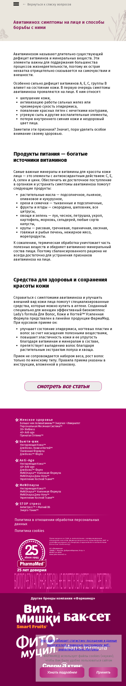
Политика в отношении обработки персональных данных (57, 522)
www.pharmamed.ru (57, 554)
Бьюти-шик (29, 441)
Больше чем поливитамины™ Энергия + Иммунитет (50, 423)
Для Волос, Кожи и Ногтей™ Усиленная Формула (36, 449)
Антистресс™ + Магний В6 (35, 507)
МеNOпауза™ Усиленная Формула (40, 473)
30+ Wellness (27, 429)
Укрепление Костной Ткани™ (37, 479)
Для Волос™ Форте (31, 454)
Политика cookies (29, 531)
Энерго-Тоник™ (29, 510)
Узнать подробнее (62, 672)
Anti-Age (27, 460)
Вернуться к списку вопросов (49, 4)
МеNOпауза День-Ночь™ (34, 476)
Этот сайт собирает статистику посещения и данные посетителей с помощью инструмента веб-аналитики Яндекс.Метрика (78, 645)
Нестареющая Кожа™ (33, 444)
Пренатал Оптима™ (31, 435)
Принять (103, 672)
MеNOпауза (29, 485)
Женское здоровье (36, 419)
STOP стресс (30, 503)
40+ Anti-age (27, 432)
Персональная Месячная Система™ (41, 426)
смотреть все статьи (63, 386)
